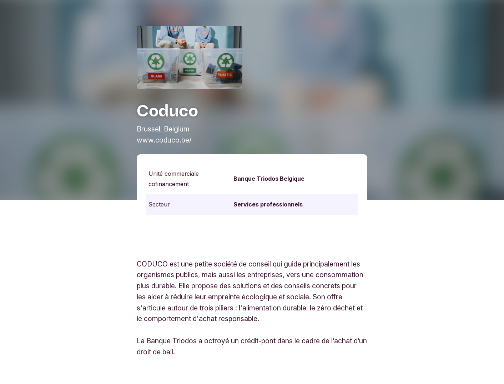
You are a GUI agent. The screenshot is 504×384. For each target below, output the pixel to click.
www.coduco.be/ (164, 140)
